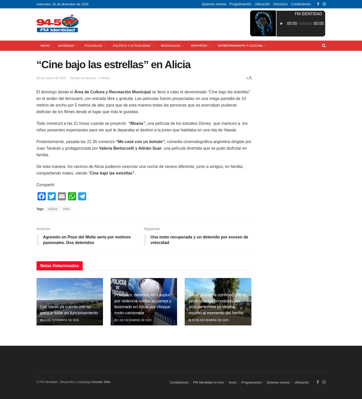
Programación (240, 4)
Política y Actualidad (131, 46)
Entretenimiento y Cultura (240, 46)
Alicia (52, 209)
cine (66, 209)
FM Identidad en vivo (208, 382)
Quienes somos (214, 4)
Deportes (199, 46)
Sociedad (66, 46)
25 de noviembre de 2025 (208, 320)
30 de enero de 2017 (52, 78)
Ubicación (262, 4)
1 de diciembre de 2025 (133, 320)
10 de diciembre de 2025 (59, 320)
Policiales (93, 46)
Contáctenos (301, 4)
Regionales (170, 46)
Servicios (280, 4)
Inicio (45, 46)
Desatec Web (101, 382)
